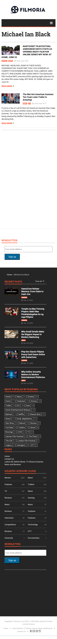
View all (38, 281)
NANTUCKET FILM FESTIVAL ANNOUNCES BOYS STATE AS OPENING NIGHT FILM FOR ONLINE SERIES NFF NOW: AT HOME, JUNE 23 (27, 51)
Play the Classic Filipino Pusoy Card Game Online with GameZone (33, 354)
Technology (33, 525)
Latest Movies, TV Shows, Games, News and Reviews (32, 628)
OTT (30, 531)
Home (9, 274)
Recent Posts (13, 281)
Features (8, 484)
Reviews (8, 498)
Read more (7, 86)
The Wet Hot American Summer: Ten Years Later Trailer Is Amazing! (38, 97)
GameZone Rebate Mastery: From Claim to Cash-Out (32, 291)
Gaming (24, 297)
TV (29, 103)
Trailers (31, 484)
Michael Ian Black (26, 34)
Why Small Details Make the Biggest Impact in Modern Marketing (32, 334)
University (9, 538)
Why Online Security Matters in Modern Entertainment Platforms (33, 374)
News (10, 61)
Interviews (9, 518)
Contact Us (9, 459)
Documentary (33, 538)
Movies (4, 61)
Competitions (10, 525)
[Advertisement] (27, 179)
